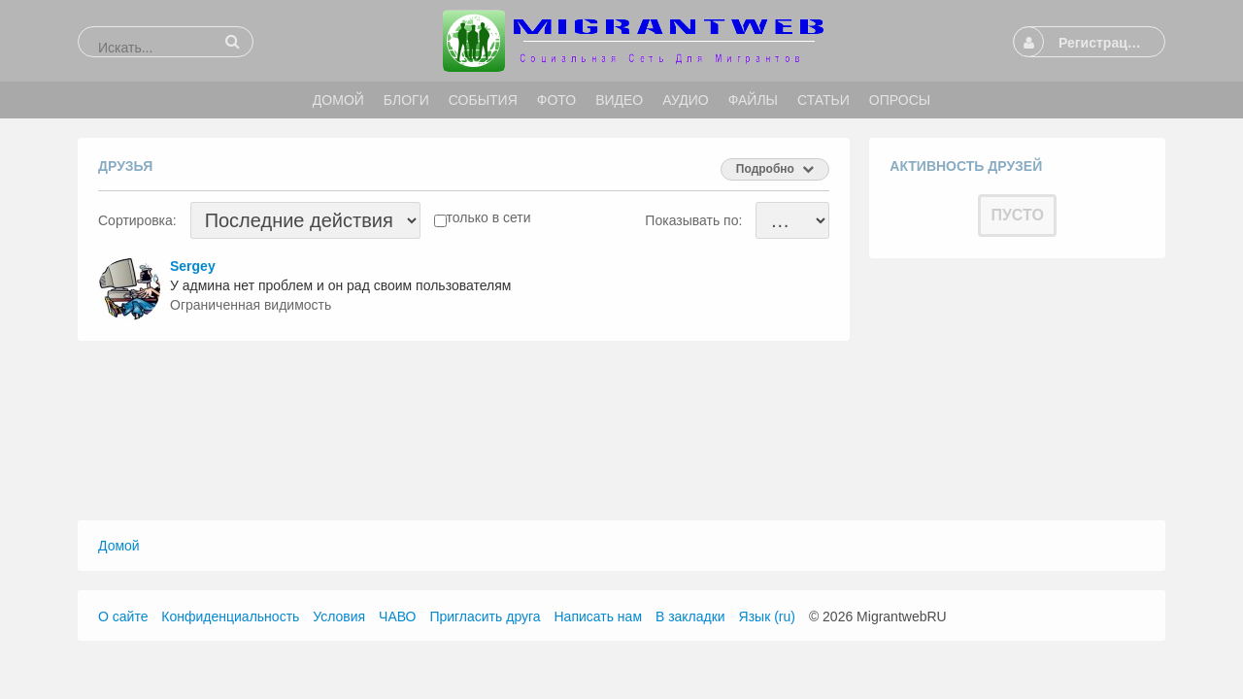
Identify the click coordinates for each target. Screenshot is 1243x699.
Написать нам (598, 616)
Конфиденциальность (230, 616)
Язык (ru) (767, 616)
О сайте (123, 616)
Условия (339, 616)
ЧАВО (397, 616)
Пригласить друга (484, 616)
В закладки (690, 616)
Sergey (193, 266)
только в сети (489, 217)
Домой (119, 545)
